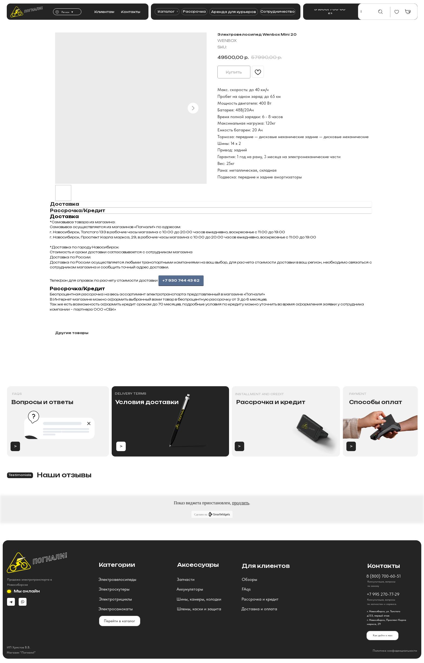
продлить (240, 503)
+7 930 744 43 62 (181, 280)
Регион (65, 12)
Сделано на (212, 514)
